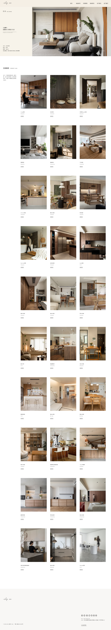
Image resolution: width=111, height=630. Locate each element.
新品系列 (78, 3)
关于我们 (99, 3)
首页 (71, 3)
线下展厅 (106, 3)
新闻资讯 (92, 3)
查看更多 (22, 116)
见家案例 (85, 3)
